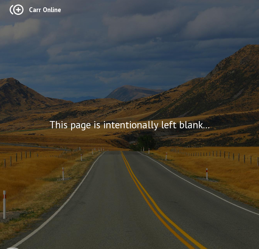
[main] (129, 124)
